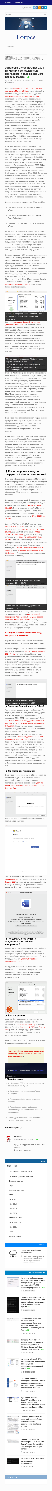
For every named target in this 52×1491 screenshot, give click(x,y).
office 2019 (13, 1209)
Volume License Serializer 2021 (30, 550)
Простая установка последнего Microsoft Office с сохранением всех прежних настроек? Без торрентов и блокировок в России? (33, 1383)
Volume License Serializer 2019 (28, 548)
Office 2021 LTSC (15, 1222)
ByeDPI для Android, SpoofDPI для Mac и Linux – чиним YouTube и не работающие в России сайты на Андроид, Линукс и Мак (33, 1402)
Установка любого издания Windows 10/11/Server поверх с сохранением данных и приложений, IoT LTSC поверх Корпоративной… (33, 1283)
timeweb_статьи (15, 1236)
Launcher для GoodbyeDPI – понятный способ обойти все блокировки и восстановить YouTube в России (32, 1421)
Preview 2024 (10, 882)
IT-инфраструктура (16, 1181)
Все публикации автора (37, 1272)
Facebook (36, 7)
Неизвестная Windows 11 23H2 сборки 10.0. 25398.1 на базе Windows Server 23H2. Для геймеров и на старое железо (32, 1444)
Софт (11, 1186)
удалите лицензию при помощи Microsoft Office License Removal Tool (24, 785)
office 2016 (13, 1204)
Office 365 (12, 1199)
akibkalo (27, 81)
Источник (10, 83)
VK (42, 7)
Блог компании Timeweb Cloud (20, 1172)
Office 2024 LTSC (15, 1218)
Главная (8, 2)
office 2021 (13, 1227)
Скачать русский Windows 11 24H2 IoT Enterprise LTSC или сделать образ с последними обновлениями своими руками (33, 1302)
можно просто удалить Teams (17, 284)
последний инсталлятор (25, 1024)
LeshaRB (18, 1136)
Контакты (19, 2)
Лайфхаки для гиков (16, 1190)
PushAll (45, 7)
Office (11, 1195)
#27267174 (31, 1140)
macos (11, 1232)
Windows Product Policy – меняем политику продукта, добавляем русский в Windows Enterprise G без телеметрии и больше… (32, 1344)
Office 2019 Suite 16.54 (14, 527)
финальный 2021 (12, 879)
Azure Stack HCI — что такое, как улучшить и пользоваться (33, 1461)
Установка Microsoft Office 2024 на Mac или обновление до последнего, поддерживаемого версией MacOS (33, 1364)
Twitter (34, 7)
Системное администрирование (21, 1176)
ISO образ (10, 553)
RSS (39, 7)
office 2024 (13, 1213)
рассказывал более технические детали (22, 96)
